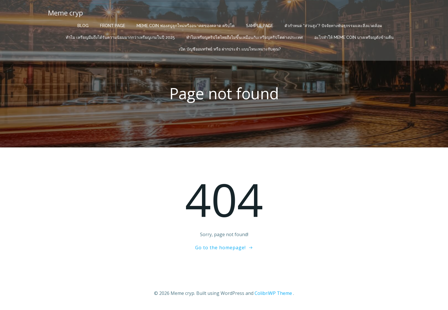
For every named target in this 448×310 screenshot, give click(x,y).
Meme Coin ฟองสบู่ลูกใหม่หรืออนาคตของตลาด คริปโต (186, 25)
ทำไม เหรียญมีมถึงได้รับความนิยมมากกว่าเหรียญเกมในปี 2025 (120, 37)
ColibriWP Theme (273, 293)
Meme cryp (65, 12)
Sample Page (259, 25)
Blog (83, 25)
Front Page (112, 25)
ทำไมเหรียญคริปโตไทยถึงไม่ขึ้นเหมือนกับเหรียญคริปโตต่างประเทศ (244, 37)
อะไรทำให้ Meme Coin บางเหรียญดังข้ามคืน (354, 37)
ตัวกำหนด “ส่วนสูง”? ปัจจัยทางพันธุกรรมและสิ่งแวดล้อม (333, 25)
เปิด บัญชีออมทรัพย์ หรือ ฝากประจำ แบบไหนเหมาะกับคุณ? (230, 49)
